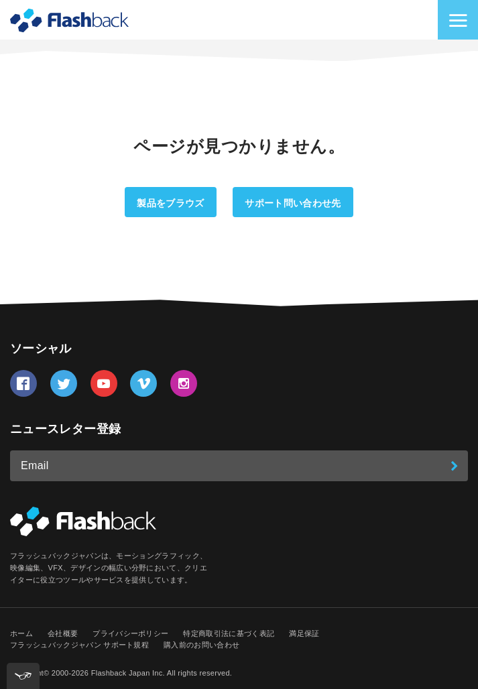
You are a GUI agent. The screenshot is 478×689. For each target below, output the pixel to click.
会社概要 (63, 633)
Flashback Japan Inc (127, 673)
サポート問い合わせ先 (293, 203)
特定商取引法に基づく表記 (228, 633)
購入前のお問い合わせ (201, 645)
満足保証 (304, 633)
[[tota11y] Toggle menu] (23, 676)
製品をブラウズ (170, 203)
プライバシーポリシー (130, 633)
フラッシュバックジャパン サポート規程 (79, 645)
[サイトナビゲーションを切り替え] (458, 20)
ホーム (21, 633)
